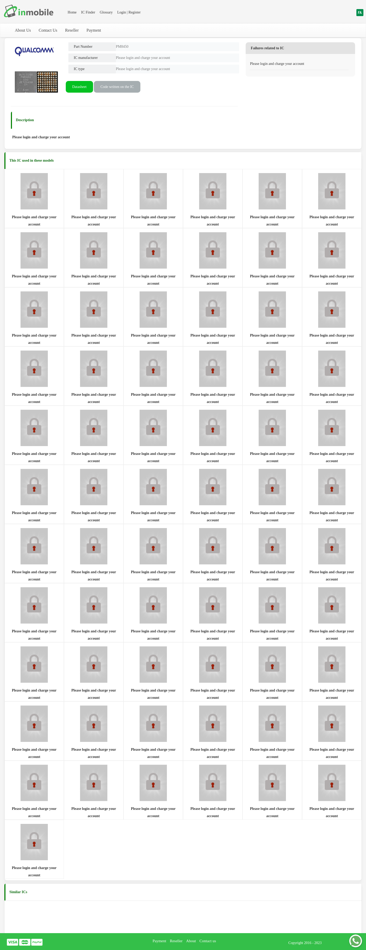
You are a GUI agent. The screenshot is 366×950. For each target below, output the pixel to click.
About (191, 941)
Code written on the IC (117, 87)
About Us (23, 30)
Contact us (207, 941)
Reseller (72, 30)
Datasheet (79, 87)
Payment (94, 30)
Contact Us (48, 30)
